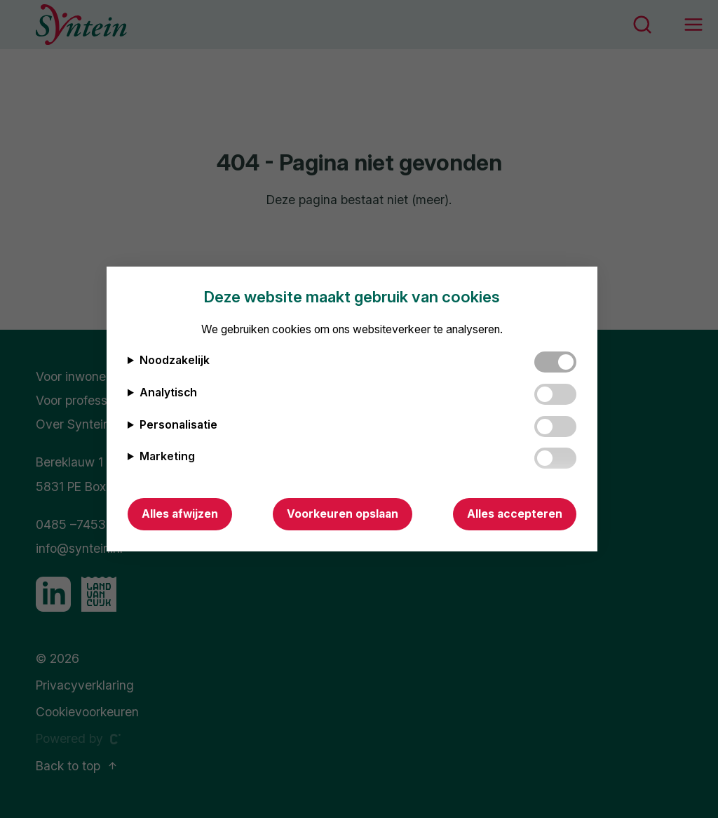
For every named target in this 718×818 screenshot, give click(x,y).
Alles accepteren (514, 514)
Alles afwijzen (180, 514)
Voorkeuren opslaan (342, 514)
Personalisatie (178, 424)
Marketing (167, 456)
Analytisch (168, 392)
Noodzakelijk (175, 360)
